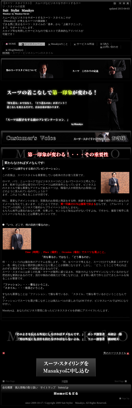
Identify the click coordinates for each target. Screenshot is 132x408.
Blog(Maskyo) (14, 50)
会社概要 (7, 387)
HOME (10, 43)
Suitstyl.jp (63, 387)
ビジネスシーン (31, 44)
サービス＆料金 (83, 44)
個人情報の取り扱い (26, 387)
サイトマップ (47, 387)
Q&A (104, 43)
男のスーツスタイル (116, 353)
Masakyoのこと (58, 44)
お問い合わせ (109, 47)
